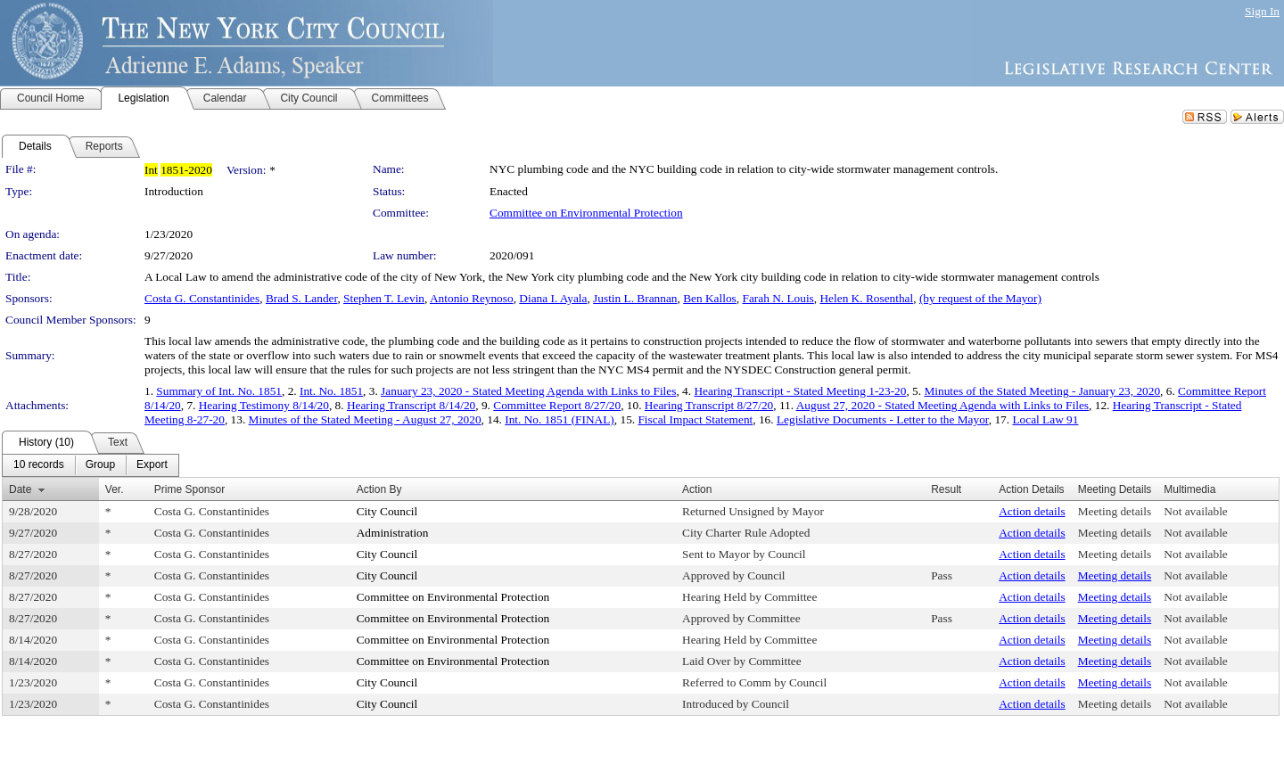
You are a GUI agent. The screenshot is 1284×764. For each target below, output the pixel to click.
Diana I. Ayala (553, 298)
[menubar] (90, 465)
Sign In (1262, 11)
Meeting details (1115, 511)
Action (697, 489)
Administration (393, 532)
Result (946, 489)
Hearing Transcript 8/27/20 (709, 405)
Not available (1195, 511)
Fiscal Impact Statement (695, 419)
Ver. (114, 489)
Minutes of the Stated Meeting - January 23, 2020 (1042, 391)
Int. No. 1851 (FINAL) (559, 419)
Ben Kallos (710, 298)
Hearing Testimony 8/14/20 (264, 405)
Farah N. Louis (777, 298)
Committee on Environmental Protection (586, 212)
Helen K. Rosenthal (866, 298)
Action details (1032, 511)
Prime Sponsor (189, 489)
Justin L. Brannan (635, 298)
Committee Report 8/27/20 (557, 405)
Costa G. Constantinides (201, 298)
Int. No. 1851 (331, 391)
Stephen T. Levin (383, 298)
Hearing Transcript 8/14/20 (411, 405)
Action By (379, 489)
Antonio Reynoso (472, 298)
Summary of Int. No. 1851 (219, 391)
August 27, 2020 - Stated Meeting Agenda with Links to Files (942, 405)
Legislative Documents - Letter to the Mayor (883, 419)
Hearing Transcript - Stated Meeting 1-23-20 (800, 391)
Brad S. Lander (302, 298)
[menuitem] (39, 465)
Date (20, 489)
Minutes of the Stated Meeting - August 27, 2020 (365, 419)
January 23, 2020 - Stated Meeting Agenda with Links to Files (528, 391)
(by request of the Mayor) (980, 298)
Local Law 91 (1045, 419)
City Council (387, 511)
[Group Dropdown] (100, 465)
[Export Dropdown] (152, 465)
